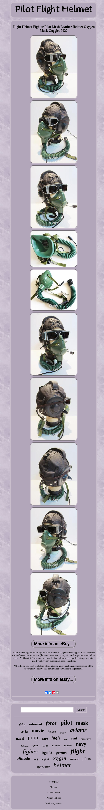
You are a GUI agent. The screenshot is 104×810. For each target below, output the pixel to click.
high (55, 738)
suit (74, 738)
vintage (74, 759)
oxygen (59, 758)
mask (82, 723)
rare (45, 738)
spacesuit (43, 767)
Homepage (53, 781)
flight (78, 751)
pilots (87, 759)
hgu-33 (47, 753)
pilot (66, 722)
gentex (61, 752)
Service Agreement (53, 803)
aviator (78, 730)
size (66, 739)
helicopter (25, 746)
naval (20, 738)
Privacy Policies (53, 798)
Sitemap (53, 787)
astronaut (35, 724)
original (45, 759)
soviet (24, 731)
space (35, 745)
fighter (30, 751)
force (51, 723)
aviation (68, 745)
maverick (55, 745)
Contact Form (54, 792)
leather (52, 731)
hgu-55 (45, 746)
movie (38, 730)
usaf (35, 759)
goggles (63, 732)
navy (81, 744)
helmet (62, 765)
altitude (23, 758)
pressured (86, 738)
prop (33, 737)
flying (22, 724)
